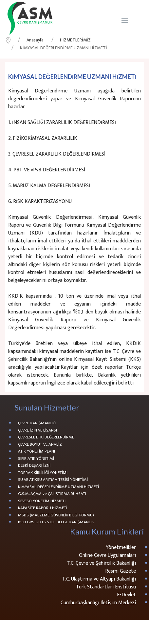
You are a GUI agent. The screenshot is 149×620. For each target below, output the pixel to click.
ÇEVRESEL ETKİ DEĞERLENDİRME (46, 437)
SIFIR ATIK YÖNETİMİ (36, 459)
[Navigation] (125, 21)
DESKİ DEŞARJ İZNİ (34, 465)
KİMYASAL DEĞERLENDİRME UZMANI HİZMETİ (58, 487)
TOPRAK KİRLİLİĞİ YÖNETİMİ (42, 473)
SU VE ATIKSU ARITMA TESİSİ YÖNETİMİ (53, 480)
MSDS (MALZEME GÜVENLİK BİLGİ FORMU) (56, 515)
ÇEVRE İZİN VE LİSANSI (37, 430)
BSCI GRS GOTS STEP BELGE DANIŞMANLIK (56, 522)
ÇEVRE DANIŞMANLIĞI (37, 423)
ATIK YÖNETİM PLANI (36, 451)
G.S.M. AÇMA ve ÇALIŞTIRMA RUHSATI (52, 494)
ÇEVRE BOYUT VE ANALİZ (40, 444)
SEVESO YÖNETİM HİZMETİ (41, 501)
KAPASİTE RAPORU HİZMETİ (42, 508)
